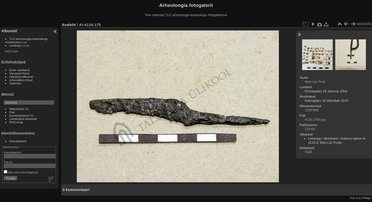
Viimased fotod (19, 73)
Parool (8, 162)
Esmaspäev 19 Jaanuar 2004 (326, 91)
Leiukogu (15, 45)
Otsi (12, 112)
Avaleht (69, 25)
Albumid (9, 31)
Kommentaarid (19, 115)
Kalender (15, 83)
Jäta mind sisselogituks (21, 172)
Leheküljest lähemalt (23, 118)
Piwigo (367, 197)
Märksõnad (16, 108)
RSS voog (16, 122)
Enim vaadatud (19, 70)
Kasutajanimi (18, 141)
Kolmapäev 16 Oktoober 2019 (326, 101)
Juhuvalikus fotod (21, 80)
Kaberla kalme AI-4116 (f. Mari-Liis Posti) (337, 140)
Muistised (331, 138)
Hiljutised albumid (21, 76)
